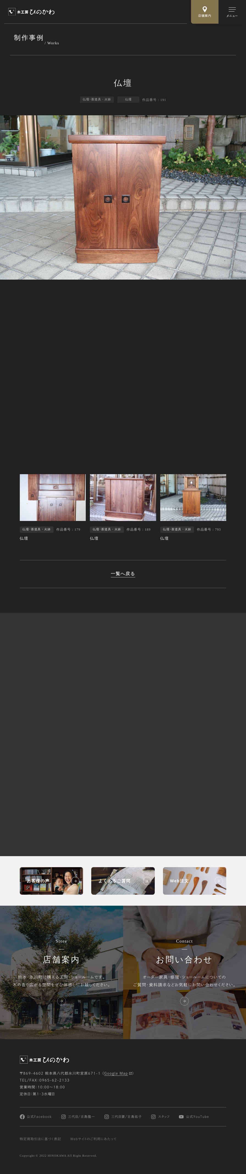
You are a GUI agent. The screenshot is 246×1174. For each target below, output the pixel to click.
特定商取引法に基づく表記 (40, 1139)
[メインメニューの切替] (232, 12)
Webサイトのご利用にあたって (93, 1139)
